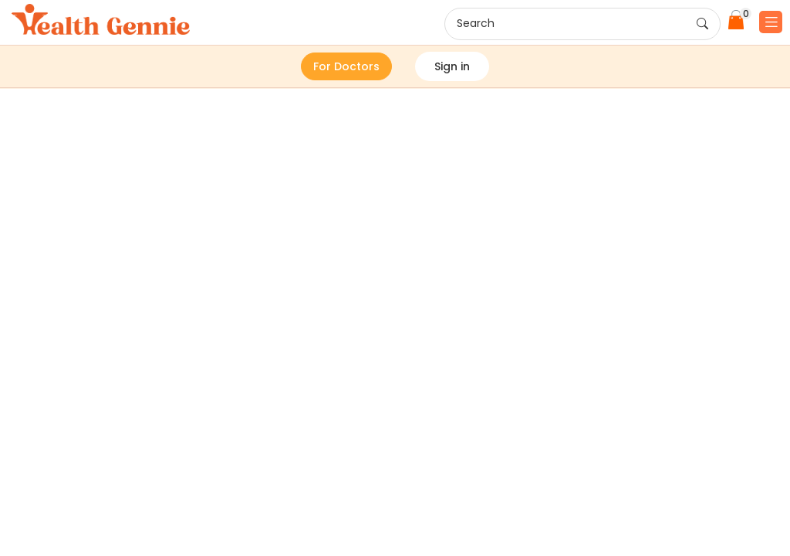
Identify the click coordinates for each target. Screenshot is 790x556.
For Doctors (346, 66)
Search (582, 24)
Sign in (452, 66)
